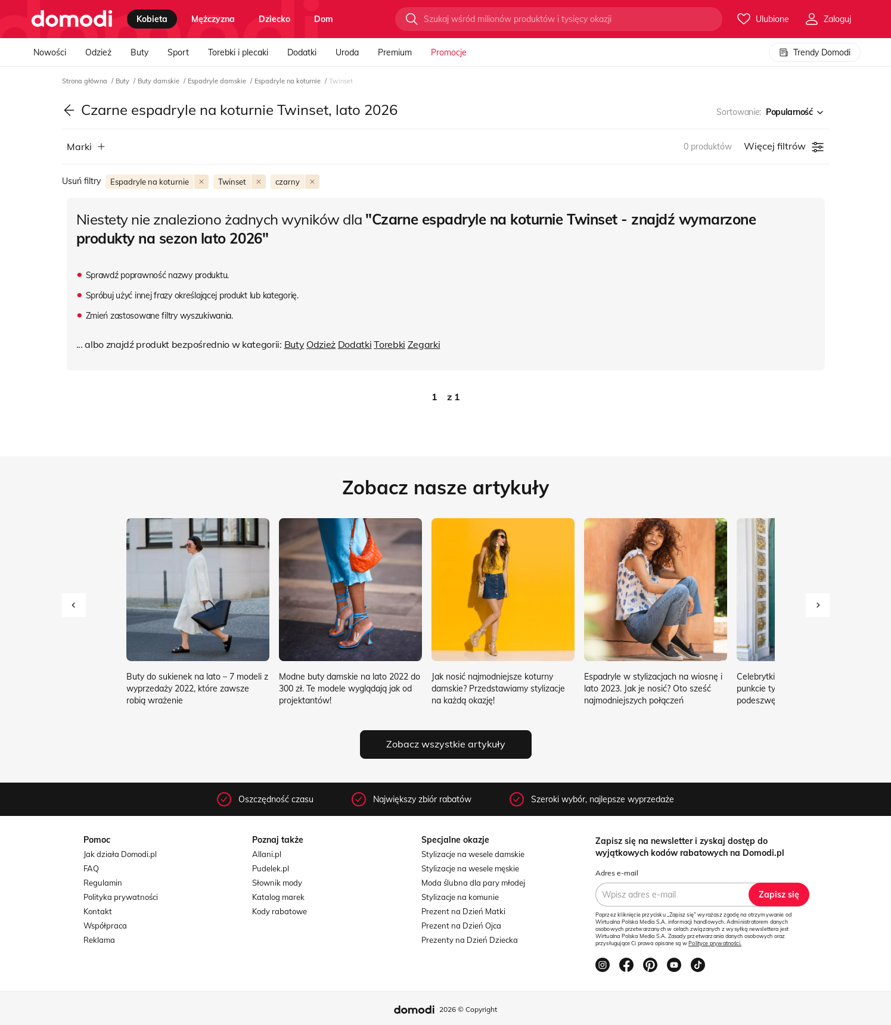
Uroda (347, 52)
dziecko (274, 19)
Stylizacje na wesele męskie (470, 868)
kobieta (151, 19)
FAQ (91, 868)
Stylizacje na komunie (460, 897)
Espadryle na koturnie (288, 81)
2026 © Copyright (468, 1009)
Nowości (49, 52)
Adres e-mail (616, 872)
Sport (178, 52)
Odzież (98, 52)
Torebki (389, 344)
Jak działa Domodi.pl (120, 854)
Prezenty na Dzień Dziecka (469, 940)
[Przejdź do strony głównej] (72, 19)
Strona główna (85, 81)
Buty (139, 52)
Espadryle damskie (218, 81)
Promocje (449, 52)
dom (323, 19)
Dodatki (301, 52)
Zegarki (424, 344)
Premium (395, 52)
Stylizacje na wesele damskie (472, 854)
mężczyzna (213, 19)
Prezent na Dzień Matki (463, 911)
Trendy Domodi (814, 52)
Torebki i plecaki (238, 52)
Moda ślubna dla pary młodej (473, 882)
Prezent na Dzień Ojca (461, 925)
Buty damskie (159, 81)
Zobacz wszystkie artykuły (445, 744)
